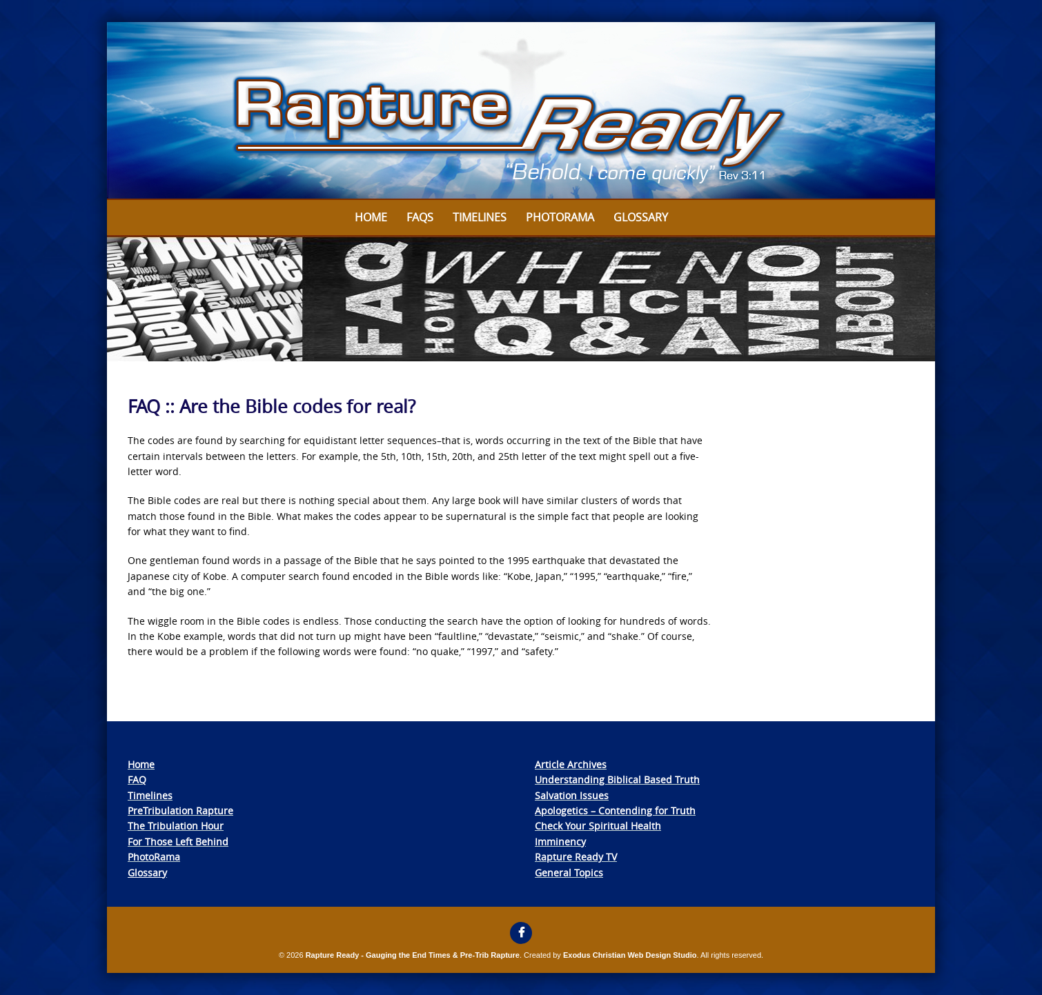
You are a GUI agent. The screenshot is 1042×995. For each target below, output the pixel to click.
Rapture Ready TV (576, 856)
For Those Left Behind (178, 841)
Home (371, 217)
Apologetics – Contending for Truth (615, 810)
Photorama (560, 217)
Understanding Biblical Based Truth (617, 779)
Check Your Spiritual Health (598, 825)
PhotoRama (154, 856)
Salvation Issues (572, 795)
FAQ (137, 779)
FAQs (419, 217)
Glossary (640, 217)
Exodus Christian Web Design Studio (630, 955)
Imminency (560, 841)
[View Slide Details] (521, 111)
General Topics (569, 872)
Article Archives (571, 764)
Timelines (480, 217)
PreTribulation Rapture (180, 810)
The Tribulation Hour (176, 825)
